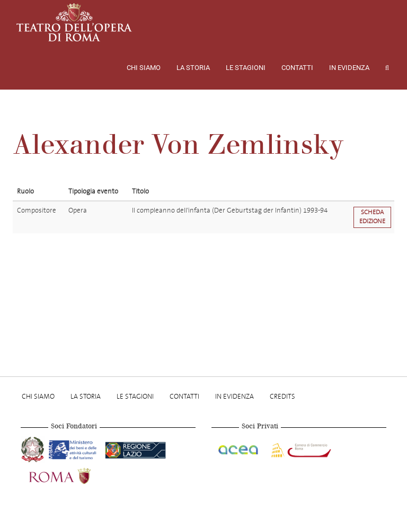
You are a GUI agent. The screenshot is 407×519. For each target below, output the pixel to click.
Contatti (297, 68)
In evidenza (349, 68)
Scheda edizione (372, 216)
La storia (193, 68)
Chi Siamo (144, 68)
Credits (282, 396)
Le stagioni (246, 68)
